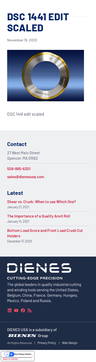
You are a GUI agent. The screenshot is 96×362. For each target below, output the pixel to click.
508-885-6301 (18, 168)
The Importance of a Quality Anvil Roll (38, 216)
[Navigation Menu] (86, 8)
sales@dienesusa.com (25, 176)
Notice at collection (10, 359)
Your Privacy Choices (22, 354)
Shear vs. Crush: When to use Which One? (41, 201)
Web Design (70, 343)
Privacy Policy (47, 343)
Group (43, 335)
